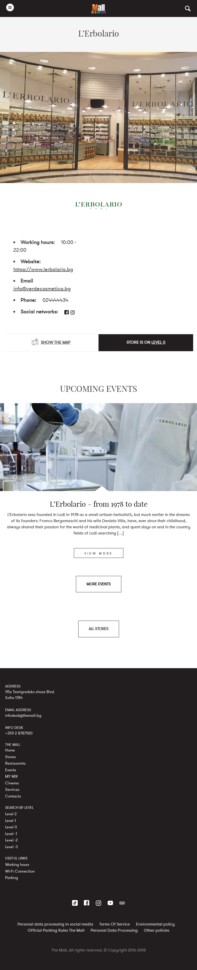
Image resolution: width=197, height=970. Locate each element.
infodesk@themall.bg (23, 715)
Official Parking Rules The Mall (56, 930)
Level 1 (10, 820)
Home (10, 750)
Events (10, 769)
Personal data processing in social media (55, 924)
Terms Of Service (114, 924)
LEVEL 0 (158, 342)
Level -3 (11, 846)
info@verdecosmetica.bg (42, 288)
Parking (11, 877)
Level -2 (11, 840)
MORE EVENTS (98, 584)
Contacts (13, 796)
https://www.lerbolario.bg (43, 269)
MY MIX (11, 776)
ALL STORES (99, 628)
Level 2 (11, 814)
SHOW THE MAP (51, 342)
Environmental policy (155, 924)
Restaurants (15, 763)
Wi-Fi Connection (20, 871)
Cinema (12, 782)
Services (12, 789)
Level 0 (11, 827)
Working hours (17, 864)
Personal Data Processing (114, 930)
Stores (10, 756)
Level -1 (11, 833)
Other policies (156, 930)
